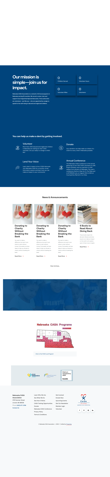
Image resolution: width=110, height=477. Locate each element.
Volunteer (27, 143)
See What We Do (39, 398)
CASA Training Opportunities (43, 403)
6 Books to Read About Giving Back (86, 228)
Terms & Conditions (40, 414)
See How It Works (39, 401)
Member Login (60, 406)
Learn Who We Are (40, 395)
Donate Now (60, 398)
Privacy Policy (38, 412)
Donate (70, 144)
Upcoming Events (61, 401)
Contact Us (16, 408)
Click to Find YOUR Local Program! (45, 354)
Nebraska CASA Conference (43, 409)
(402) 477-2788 (21, 405)
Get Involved (60, 395)
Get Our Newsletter (62, 403)
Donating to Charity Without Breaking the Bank (21, 231)
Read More (18, 256)
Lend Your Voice (31, 161)
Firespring (69, 424)
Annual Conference (75, 160)
